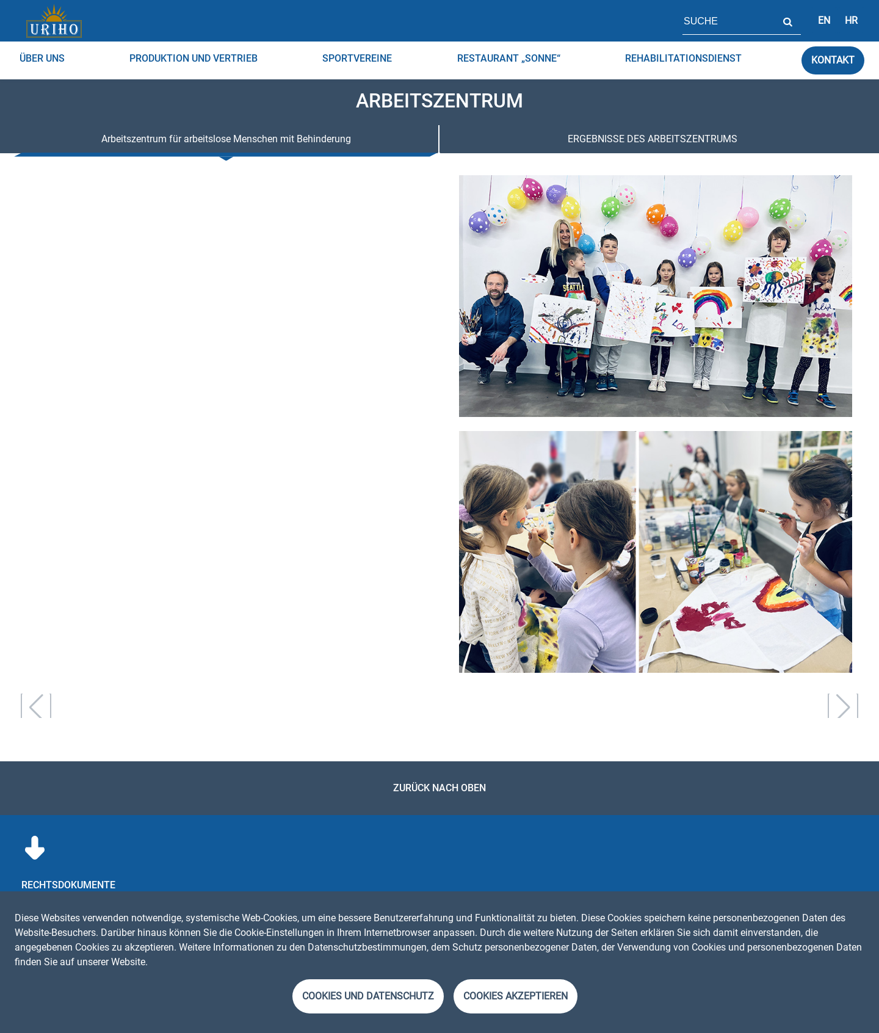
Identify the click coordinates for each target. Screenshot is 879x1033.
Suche (787, 20)
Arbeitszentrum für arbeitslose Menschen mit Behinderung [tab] (226, 139)
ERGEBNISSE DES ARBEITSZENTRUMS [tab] (652, 139)
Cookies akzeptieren (515, 996)
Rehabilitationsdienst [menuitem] (683, 58)
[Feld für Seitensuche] (728, 20)
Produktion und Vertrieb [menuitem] (193, 58)
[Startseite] (54, 20)
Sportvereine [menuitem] (357, 58)
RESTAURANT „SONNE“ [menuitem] (508, 58)
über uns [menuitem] (42, 58)
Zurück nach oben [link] (439, 788)
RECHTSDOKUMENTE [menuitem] (68, 885)
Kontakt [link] (833, 60)
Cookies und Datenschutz (368, 996)
